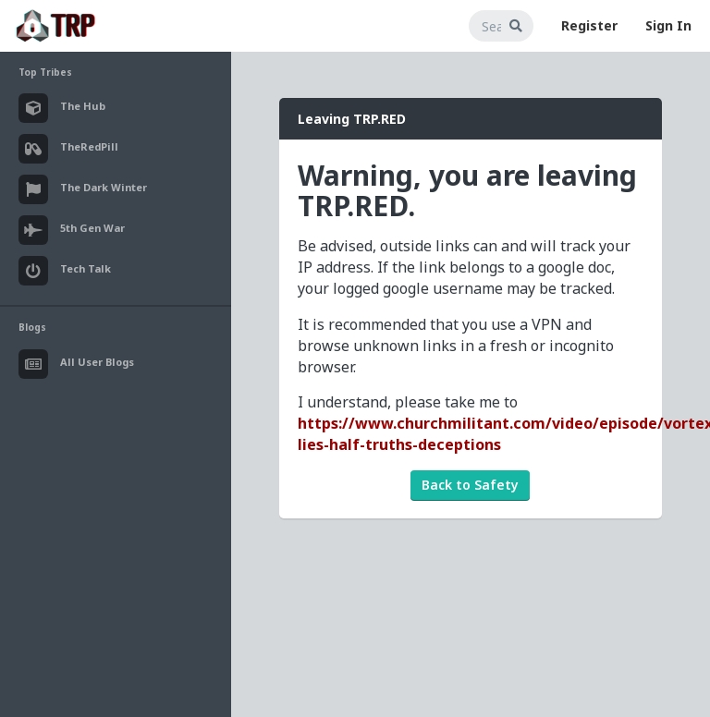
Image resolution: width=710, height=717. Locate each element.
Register (589, 25)
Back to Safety (470, 484)
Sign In (668, 25)
